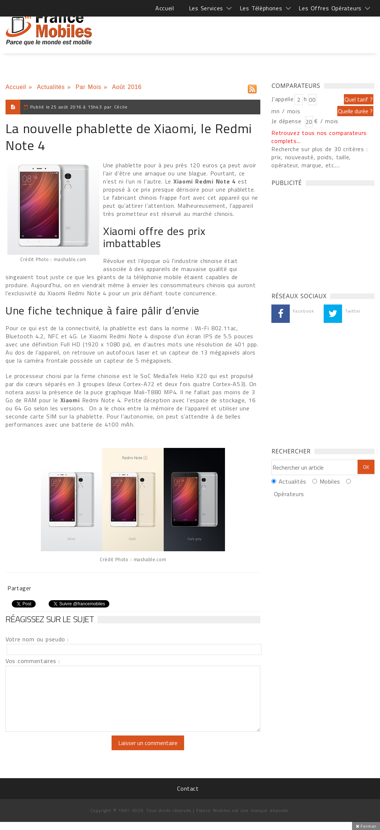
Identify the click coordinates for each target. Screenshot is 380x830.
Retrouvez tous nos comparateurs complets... (319, 136)
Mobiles (330, 481)
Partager (19, 588)
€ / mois (326, 121)
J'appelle (282, 99)
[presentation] (67, 749)
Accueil (164, 8)
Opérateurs (289, 493)
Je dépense (287, 121)
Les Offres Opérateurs (330, 8)
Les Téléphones (261, 8)
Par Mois (88, 87)
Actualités (51, 87)
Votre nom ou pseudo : (37, 639)
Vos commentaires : (33, 661)
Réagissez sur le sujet (50, 619)
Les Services (206, 8)
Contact (187, 788)
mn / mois (285, 111)
